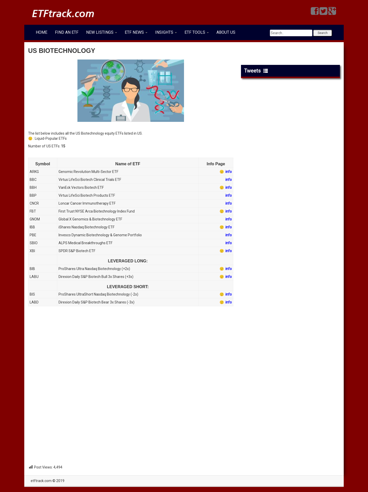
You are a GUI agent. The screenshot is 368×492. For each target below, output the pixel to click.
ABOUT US (225, 32)
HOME (41, 32)
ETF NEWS (136, 32)
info (228, 180)
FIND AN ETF (66, 32)
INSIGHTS (166, 32)
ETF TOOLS (197, 32)
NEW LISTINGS (101, 32)
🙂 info (226, 172)
